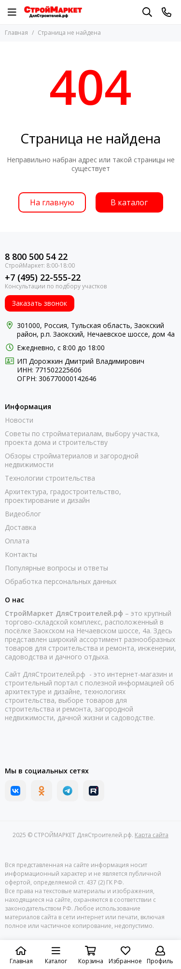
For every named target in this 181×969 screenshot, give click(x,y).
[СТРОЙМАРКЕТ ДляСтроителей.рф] (53, 12)
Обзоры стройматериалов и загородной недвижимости (72, 460)
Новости (19, 420)
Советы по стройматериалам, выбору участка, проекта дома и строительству (82, 438)
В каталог (129, 202)
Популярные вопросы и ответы (56, 568)
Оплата (17, 541)
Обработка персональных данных (60, 581)
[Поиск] (147, 12)
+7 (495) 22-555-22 (43, 277)
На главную (52, 202)
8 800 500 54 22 (36, 256)
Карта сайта (151, 835)
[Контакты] (166, 12)
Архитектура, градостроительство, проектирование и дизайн (63, 496)
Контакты (21, 554)
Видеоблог (23, 514)
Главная (16, 32)
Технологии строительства (50, 478)
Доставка (20, 527)
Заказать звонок (39, 303)
